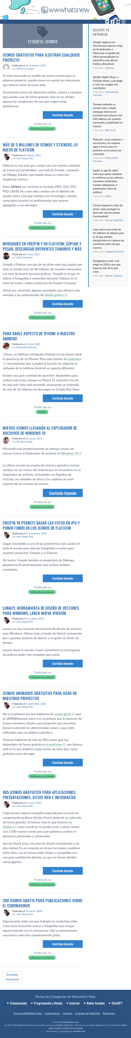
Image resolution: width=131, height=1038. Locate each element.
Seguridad (118, 220)
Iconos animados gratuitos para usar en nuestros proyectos (40, 695)
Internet (109, 220)
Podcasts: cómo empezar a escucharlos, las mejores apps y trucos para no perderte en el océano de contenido (108, 146)
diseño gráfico (54, 295)
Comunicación (18, 1003)
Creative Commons (64, 1025)
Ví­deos (108, 196)
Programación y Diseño (48, 1003)
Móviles (42, 411)
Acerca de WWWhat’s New (27, 1013)
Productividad (111, 92)
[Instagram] (123, 22)
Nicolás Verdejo (24, 441)
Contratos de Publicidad (87, 1013)
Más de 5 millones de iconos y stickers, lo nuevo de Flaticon (40, 147)
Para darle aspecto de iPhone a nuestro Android (39, 336)
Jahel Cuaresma (24, 257)
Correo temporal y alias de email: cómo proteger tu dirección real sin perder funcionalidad (107, 211)
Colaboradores (52, 1013)
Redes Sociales (96, 1003)
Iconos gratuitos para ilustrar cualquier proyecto (41, 57)
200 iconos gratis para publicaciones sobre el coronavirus (43, 903)
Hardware (109, 68)
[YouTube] (118, 22)
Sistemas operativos (42, 506)
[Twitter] (107, 22)
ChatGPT (117, 1003)
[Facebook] (113, 22)
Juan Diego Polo (24, 158)
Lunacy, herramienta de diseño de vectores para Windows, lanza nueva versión (41, 610)
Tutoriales (97, 95)
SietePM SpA (79, 1031)
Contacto (67, 1013)
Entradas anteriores (12, 977)
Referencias (109, 1013)
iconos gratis (62, 714)
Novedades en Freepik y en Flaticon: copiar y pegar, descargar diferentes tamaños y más (42, 246)
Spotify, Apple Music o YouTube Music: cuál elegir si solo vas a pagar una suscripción (108, 82)
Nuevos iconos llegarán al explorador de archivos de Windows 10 (40, 430)
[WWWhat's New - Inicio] (65, 10)
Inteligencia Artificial (114, 251)
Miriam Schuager (25, 68)
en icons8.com (52, 744)
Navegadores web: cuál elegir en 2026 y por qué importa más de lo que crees (106, 266)
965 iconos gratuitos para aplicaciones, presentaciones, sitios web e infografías (39, 794)
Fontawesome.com (70, 1022)
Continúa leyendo (62, 115)
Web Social (110, 130)
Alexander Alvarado (26, 347)
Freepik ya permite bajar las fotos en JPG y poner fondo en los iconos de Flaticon (41, 525)
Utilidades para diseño (42, 128)
